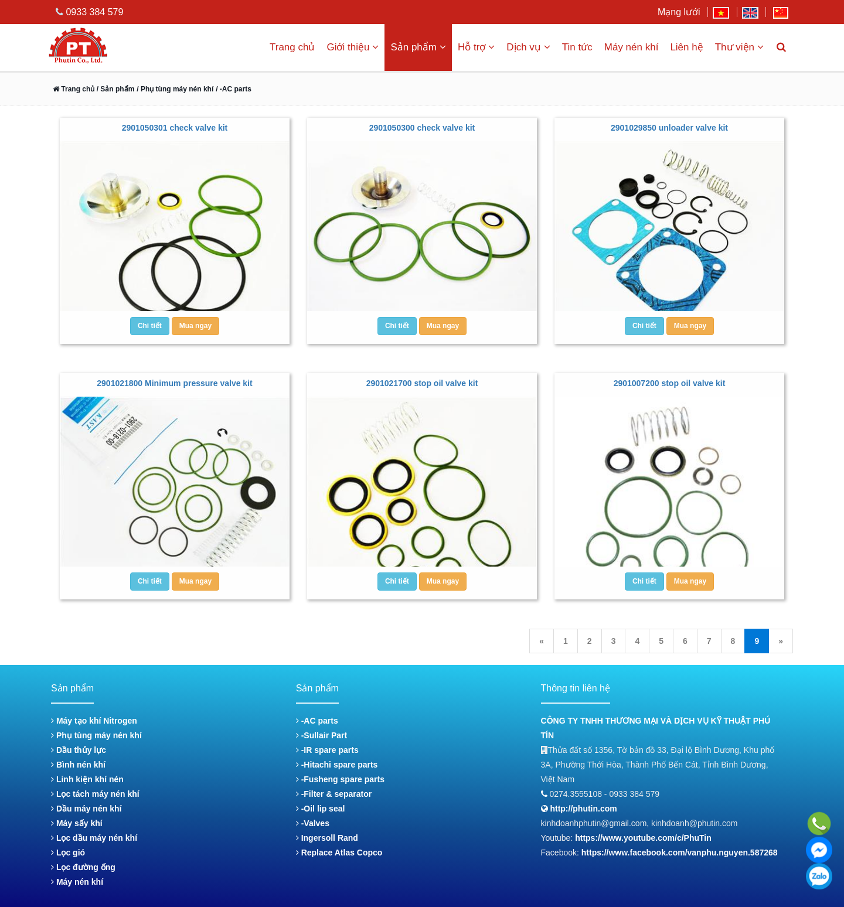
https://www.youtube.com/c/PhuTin (643, 838)
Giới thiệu (352, 47)
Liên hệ (686, 47)
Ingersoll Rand (327, 838)
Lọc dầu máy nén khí (94, 838)
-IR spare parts (327, 750)
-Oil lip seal (320, 808)
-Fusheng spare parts (340, 779)
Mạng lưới (679, 12)
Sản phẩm (418, 47)
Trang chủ (292, 47)
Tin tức (577, 47)
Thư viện (739, 47)
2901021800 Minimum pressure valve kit (174, 383)
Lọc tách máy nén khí (95, 794)
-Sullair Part (321, 735)
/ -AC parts (233, 89)
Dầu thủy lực (78, 750)
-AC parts (317, 720)
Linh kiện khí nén (87, 779)
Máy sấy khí (77, 823)
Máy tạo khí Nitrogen (94, 720)
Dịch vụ (528, 47)
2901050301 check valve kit (175, 127)
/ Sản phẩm (114, 89)
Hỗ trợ (476, 47)
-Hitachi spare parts (337, 764)
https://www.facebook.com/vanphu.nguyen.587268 (679, 852)
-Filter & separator (334, 794)
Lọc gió (68, 852)
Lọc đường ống (83, 867)
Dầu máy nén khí (86, 808)
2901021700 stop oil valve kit (422, 383)
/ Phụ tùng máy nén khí (175, 89)
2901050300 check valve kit (422, 127)
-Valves (312, 823)
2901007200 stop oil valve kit (670, 383)
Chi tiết (150, 326)
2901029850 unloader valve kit (669, 127)
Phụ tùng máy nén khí (96, 735)
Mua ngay (195, 326)
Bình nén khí (78, 764)
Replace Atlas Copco (339, 852)
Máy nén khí (631, 47)
